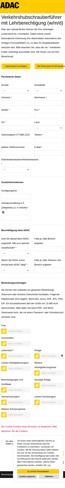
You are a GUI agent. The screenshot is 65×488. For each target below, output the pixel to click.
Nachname (40, 97)
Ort (3, 122)
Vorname (6, 97)
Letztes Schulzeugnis (45, 396)
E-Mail (38, 147)
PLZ (37, 110)
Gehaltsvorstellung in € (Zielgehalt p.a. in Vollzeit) (15, 207)
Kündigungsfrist (9, 190)
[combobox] (16, 90)
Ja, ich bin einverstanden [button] (38, 471)
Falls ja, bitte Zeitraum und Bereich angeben (47, 262)
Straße (5, 110)
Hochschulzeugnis (10, 396)
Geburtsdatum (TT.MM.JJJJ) (15, 134)
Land (36, 122)
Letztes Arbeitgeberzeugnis (14, 363)
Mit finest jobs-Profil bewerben (50, 66)
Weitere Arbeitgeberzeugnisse (45, 365)
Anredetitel (39, 85)
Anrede (5, 85)
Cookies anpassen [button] (27, 476)
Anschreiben (7, 338)
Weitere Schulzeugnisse (13, 409)
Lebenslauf (7, 350)
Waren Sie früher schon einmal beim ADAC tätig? (14, 262)
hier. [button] (49, 465)
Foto (3, 325)
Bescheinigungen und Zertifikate (12, 382)
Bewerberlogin (8, 474)
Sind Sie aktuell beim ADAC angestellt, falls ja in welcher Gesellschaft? (15, 243)
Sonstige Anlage (42, 379)
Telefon (38, 134)
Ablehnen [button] (49, 476)
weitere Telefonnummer (13, 147)
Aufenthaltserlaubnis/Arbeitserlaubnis (16, 161)
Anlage (37, 350)
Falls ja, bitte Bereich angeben (44, 241)
